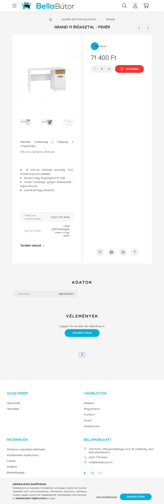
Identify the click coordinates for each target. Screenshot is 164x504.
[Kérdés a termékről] (135, 252)
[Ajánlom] (123, 252)
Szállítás (12, 466)
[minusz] (95, 69)
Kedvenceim (92, 426)
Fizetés (11, 461)
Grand (110, 19)
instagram (92, 473)
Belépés (89, 403)
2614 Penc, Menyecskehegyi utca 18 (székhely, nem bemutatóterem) (121, 450)
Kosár (88, 420)
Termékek (13, 409)
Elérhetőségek (16, 472)
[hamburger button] (14, 6)
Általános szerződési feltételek (26, 449)
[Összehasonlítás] (111, 252)
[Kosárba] (129, 69)
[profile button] (135, 6)
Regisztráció (92, 409)
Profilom (89, 414)
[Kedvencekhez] (100, 252)
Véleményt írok (82, 332)
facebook (85, 473)
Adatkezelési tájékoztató (23, 455)
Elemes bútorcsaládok (79, 19)
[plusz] (109, 69)
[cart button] (146, 6)
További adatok (30, 245)
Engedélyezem (136, 496)
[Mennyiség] (102, 69)
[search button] (124, 6)
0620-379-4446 (98, 457)
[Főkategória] (50, 19)
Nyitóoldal (13, 403)
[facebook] (82, 354)
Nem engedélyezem (106, 496)
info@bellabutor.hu (101, 462)
